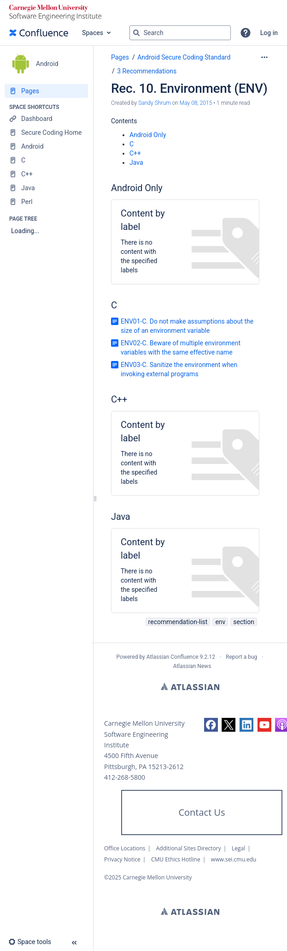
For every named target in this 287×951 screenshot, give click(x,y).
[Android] (46, 146)
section (243, 622)
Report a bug (241, 657)
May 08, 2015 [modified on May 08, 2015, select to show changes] (196, 103)
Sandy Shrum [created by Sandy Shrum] (154, 103)
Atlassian (190, 686)
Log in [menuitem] (269, 32)
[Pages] (46, 91)
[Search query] (180, 32)
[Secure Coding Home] (46, 132)
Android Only (147, 134)
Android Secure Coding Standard (183, 57)
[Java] (46, 188)
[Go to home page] (39, 32)
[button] (245, 32)
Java (136, 162)
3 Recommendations (146, 71)
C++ (135, 153)
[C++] (46, 174)
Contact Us (201, 812)
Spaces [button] (92, 32)
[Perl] (46, 202)
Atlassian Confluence (172, 657)
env (220, 622)
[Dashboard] (46, 119)
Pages (120, 57)
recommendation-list (178, 622)
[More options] (264, 57)
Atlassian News (192, 666)
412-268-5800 (124, 777)
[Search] (136, 32)
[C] (46, 160)
